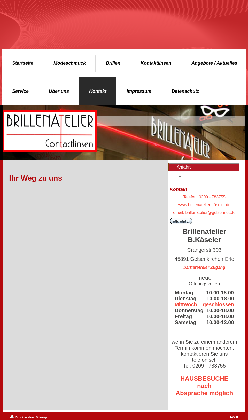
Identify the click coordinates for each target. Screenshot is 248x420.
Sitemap (41, 417)
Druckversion (22, 417)
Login (234, 416)
